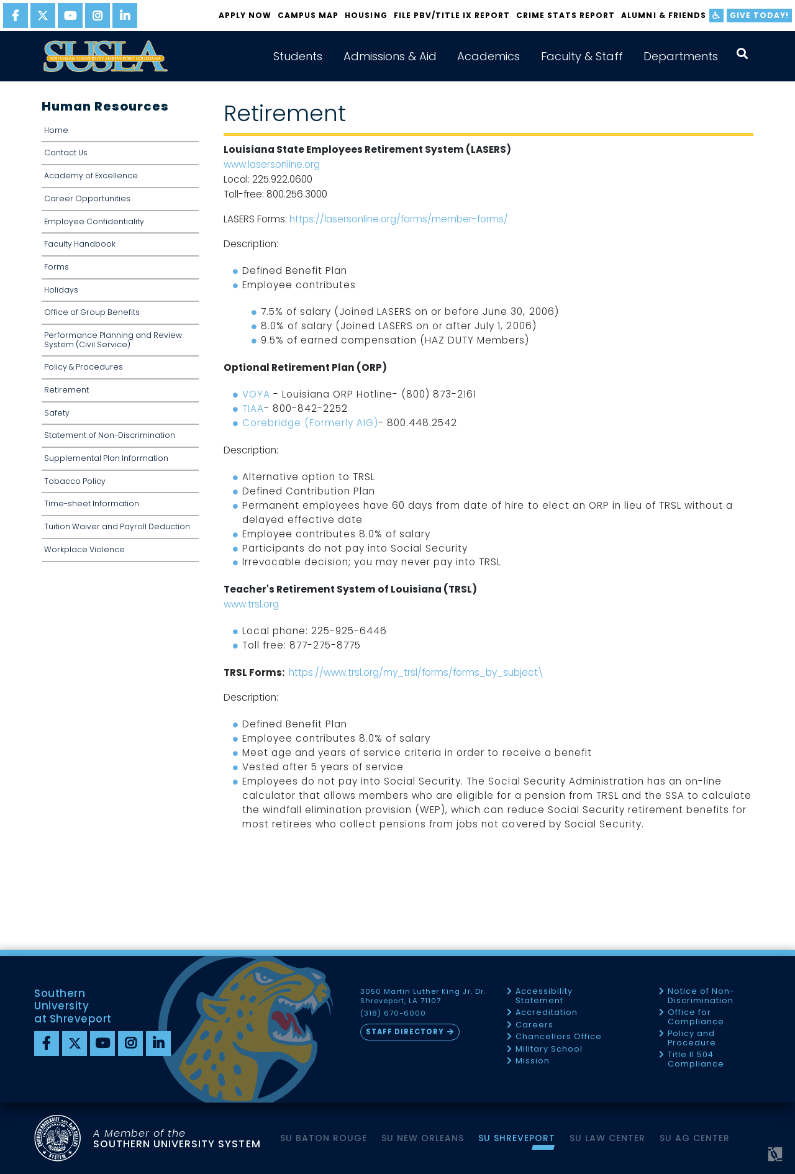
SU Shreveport (516, 1138)
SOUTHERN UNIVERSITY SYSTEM (177, 1138)
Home (56, 130)
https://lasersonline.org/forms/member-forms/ (398, 218)
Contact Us (66, 152)
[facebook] (15, 15)
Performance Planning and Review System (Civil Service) (113, 340)
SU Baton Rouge (323, 1138)
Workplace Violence (84, 549)
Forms (56, 267)
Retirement (66, 390)
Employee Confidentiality (94, 221)
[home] (105, 56)
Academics (488, 56)
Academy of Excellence (91, 175)
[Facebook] (46, 1043)
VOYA (256, 394)
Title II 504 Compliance (696, 1059)
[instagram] (97, 15)
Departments (680, 56)
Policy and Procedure (692, 1038)
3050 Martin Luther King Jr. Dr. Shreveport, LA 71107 (423, 996)
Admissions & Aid (390, 56)
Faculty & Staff (582, 56)
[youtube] (70, 15)
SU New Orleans (422, 1138)
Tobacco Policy (75, 481)
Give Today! (759, 15)
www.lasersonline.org (272, 164)
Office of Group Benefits (92, 312)
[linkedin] (124, 15)
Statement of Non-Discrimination (109, 435)
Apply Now (245, 15)
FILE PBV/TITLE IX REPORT (452, 15)
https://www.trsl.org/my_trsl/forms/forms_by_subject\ (416, 672)
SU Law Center (607, 1138)
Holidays (61, 289)
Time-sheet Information (91, 503)
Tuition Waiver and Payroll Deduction (117, 526)
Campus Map (308, 15)
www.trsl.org (251, 604)
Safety (57, 412)
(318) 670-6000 (393, 1013)
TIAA (253, 408)
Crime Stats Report (565, 15)
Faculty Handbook (80, 244)
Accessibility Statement (544, 996)
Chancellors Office (559, 1037)
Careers (534, 1025)
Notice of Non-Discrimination (701, 996)
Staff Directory (405, 1032)
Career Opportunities (87, 198)
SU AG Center (695, 1138)
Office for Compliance (696, 1017)
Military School (549, 1049)
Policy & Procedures (83, 367)
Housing (366, 15)
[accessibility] (716, 15)
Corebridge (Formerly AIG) (310, 422)
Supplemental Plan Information (106, 458)
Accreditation (547, 1012)
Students (297, 56)
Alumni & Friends (663, 15)
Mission (533, 1061)
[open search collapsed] (742, 54)
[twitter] (42, 15)
